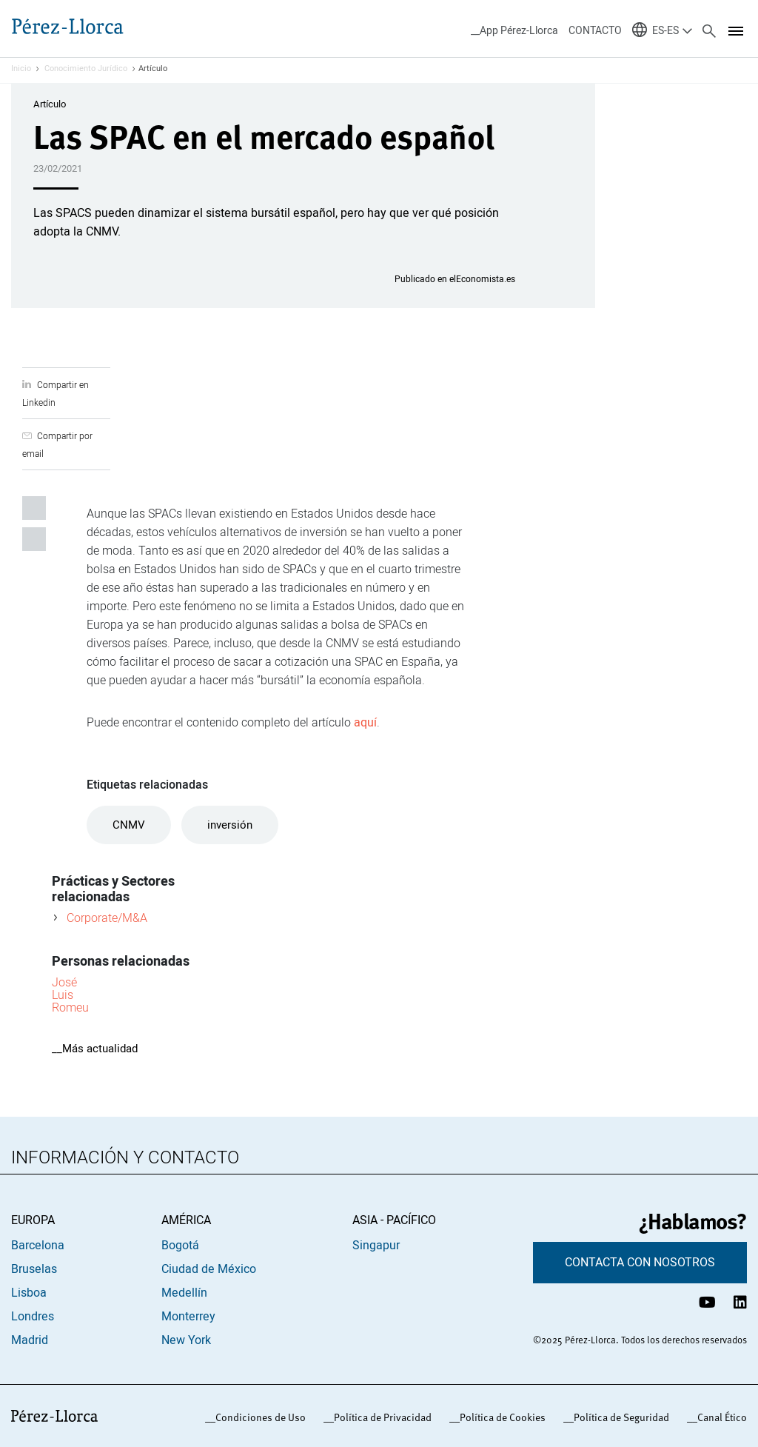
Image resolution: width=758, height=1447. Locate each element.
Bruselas (34, 1269)
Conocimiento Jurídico (85, 69)
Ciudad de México (208, 1269)
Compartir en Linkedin (34, 508)
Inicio (21, 69)
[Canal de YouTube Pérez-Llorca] (707, 1302)
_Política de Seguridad (618, 1417)
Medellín (184, 1293)
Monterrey (188, 1317)
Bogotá (180, 1245)
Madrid (29, 1340)
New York (186, 1340)
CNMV (129, 825)
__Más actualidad (95, 1048)
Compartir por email (34, 539)
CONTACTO (595, 31)
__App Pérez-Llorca (514, 31)
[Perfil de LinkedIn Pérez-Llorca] (740, 1302)
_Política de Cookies (500, 1417)
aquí (365, 723)
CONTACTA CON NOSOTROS (640, 1262)
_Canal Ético (719, 1417)
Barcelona (37, 1245)
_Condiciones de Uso (258, 1417)
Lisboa (29, 1293)
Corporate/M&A (107, 917)
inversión (229, 825)
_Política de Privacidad (380, 1417)
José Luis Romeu (70, 994)
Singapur (376, 1245)
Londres (32, 1317)
